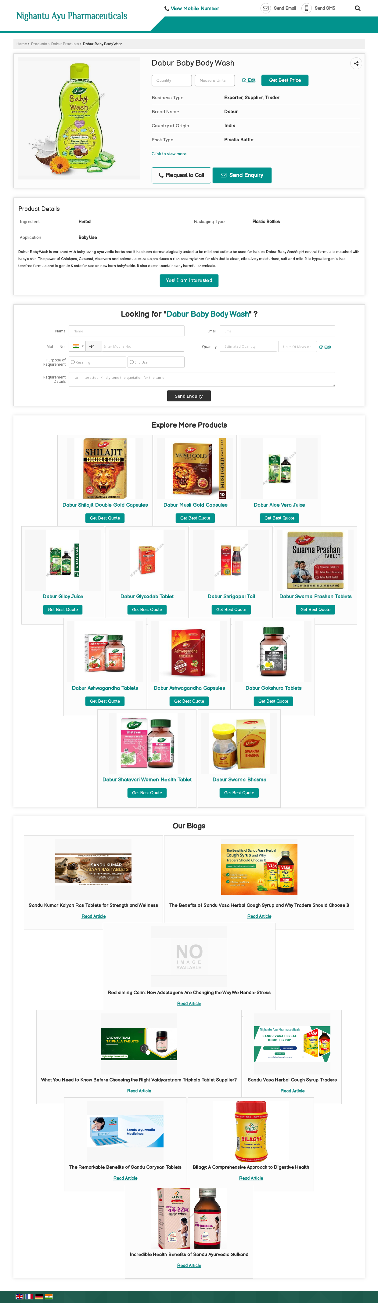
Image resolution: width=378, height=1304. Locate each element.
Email (212, 331)
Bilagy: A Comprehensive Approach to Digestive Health (251, 1167)
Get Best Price (285, 80)
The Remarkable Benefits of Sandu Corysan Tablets (125, 1167)
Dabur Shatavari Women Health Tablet (147, 780)
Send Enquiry (242, 175)
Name (60, 331)
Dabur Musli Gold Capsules (195, 505)
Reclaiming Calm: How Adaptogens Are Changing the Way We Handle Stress (189, 993)
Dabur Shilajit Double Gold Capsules (105, 505)
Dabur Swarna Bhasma (239, 780)
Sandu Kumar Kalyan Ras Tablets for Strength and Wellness (93, 905)
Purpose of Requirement (54, 362)
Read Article (93, 916)
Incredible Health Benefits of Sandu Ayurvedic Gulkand (189, 1255)
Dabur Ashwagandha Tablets (105, 688)
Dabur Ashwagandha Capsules (189, 688)
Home (21, 44)
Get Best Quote (105, 518)
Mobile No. (56, 346)
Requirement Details (54, 379)
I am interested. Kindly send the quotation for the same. (202, 379)
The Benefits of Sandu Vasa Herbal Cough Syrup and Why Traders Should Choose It (259, 905)
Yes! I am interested (189, 280)
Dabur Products (65, 44)
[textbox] (215, 80)
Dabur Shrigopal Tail (231, 597)
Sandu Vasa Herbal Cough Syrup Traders (292, 1080)
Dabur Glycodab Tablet (147, 597)
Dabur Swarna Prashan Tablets (315, 597)
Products (39, 44)
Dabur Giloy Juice (62, 597)
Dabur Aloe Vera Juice (279, 505)
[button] (195, 9)
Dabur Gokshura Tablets (273, 688)
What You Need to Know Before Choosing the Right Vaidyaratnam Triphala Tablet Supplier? (139, 1080)
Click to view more (169, 154)
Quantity (209, 346)
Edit (248, 80)
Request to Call (181, 175)
